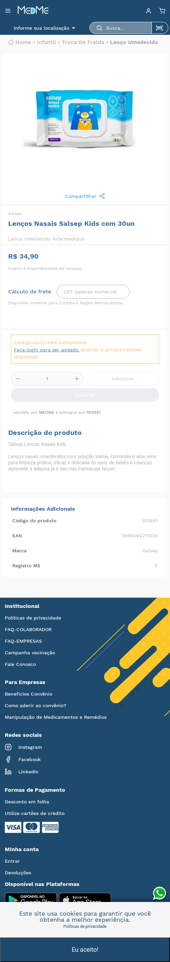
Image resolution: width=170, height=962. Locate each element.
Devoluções (18, 872)
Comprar (85, 395)
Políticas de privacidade (33, 618)
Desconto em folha (27, 801)
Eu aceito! (85, 949)
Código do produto (34, 520)
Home (19, 42)
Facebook (23, 759)
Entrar (12, 861)
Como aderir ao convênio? (35, 705)
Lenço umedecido (134, 42)
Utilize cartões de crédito (35, 813)
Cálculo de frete (29, 292)
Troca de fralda (83, 42)
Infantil (46, 42)
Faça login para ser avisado (47, 349)
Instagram (23, 747)
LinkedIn (22, 771)
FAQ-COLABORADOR (28, 629)
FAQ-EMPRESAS (23, 641)
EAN (17, 535)
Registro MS (26, 565)
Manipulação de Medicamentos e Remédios (56, 717)
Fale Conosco (20, 664)
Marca (19, 550)
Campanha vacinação (30, 652)
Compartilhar (85, 196)
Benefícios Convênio (28, 694)
